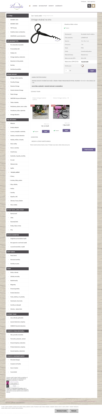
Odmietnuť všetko (62, 411)
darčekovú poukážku (17, 388)
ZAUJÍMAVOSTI (58, 6)
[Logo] (16, 6)
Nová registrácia (91, 1)
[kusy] (67, 70)
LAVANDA (35, 6)
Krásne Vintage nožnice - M (61, 98)
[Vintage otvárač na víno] (45, 24)
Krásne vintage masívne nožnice (39, 98)
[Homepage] (29, 6)
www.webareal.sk (20, 402)
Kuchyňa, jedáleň (38, 15)
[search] (89, 6)
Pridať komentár (88, 150)
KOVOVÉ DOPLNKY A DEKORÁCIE (54, 86)
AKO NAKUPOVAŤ (43, 6)
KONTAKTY (51, 6)
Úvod (32, 15)
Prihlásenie (83, 1)
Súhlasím (73, 411)
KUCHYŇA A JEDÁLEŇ (38, 86)
